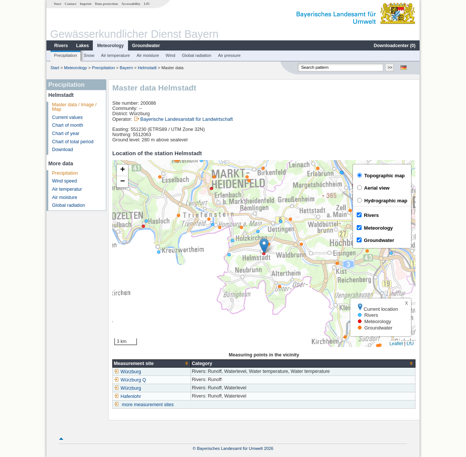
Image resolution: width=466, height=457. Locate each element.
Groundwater (146, 45)
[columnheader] (152, 363)
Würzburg (127, 371)
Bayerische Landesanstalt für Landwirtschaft (186, 119)
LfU (147, 4)
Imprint (85, 4)
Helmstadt (147, 67)
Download (62, 149)
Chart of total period (73, 141)
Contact (70, 4)
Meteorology (110, 45)
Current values (67, 117)
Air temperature (115, 55)
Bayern (126, 67)
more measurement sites (148, 404)
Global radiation (196, 55)
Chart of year (65, 133)
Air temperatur (67, 189)
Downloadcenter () (394, 45)
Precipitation (65, 55)
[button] (264, 246)
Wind (171, 55)
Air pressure (229, 55)
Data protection (106, 4)
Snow (89, 55)
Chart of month (67, 125)
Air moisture (148, 55)
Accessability (130, 4)
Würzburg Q (130, 380)
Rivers (61, 45)
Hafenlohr (127, 396)
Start (57, 4)
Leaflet (396, 343)
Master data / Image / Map (74, 107)
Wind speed (64, 181)
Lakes (82, 45)
